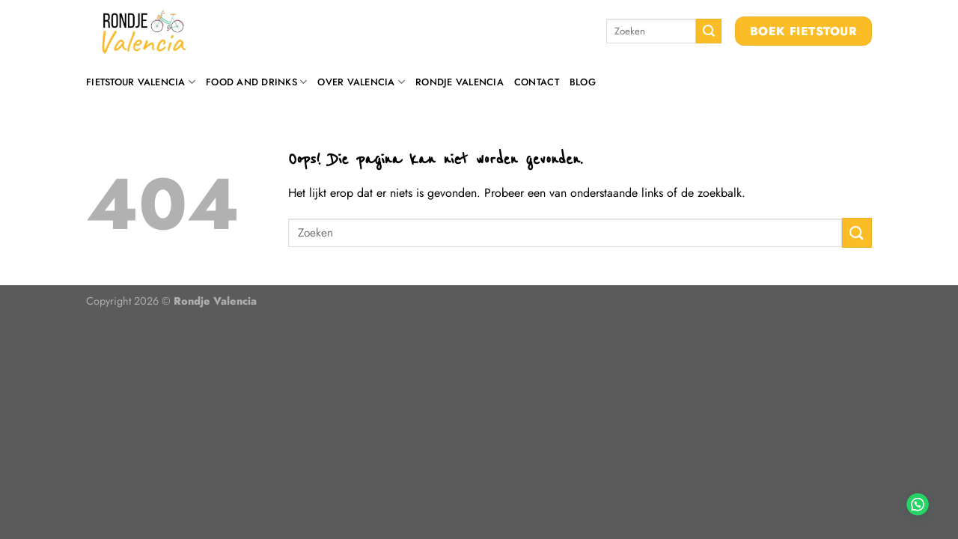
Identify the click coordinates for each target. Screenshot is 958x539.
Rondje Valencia (459, 82)
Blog (583, 82)
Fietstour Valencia (140, 82)
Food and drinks (256, 82)
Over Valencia (361, 82)
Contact (536, 82)
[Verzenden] (708, 31)
